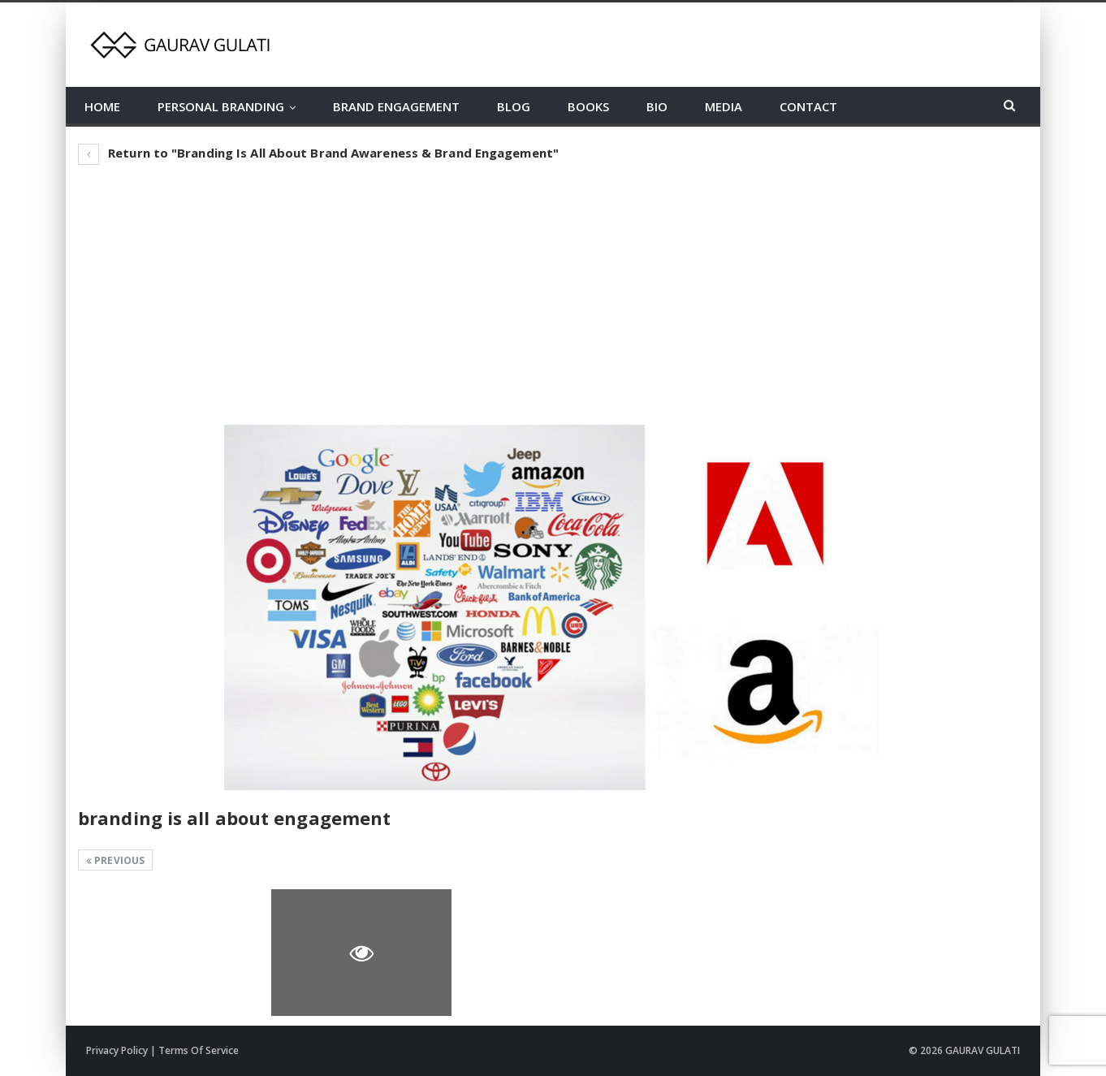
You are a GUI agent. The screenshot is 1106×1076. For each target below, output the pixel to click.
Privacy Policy (117, 1050)
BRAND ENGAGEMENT (396, 106)
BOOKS (588, 106)
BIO (656, 106)
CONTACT (808, 106)
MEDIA (723, 106)
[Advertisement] (553, 294)
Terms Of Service (198, 1050)
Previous (115, 860)
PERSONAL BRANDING (221, 106)
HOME (102, 106)
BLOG (513, 106)
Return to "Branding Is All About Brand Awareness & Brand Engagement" (318, 153)
